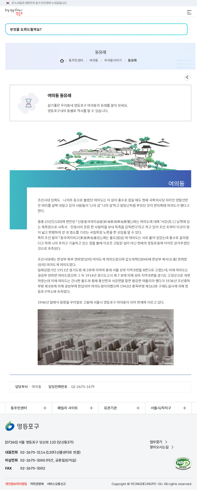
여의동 (93, 60)
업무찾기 (156, 442)
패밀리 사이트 (67, 408)
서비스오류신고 (56, 484)
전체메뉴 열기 (189, 12)
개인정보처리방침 (16, 484)
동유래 (132, 60)
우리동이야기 (113, 60)
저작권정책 (37, 484)
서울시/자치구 (161, 408)
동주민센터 (76, 60)
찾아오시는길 (159, 447)
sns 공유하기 (187, 77)
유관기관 (110, 408)
